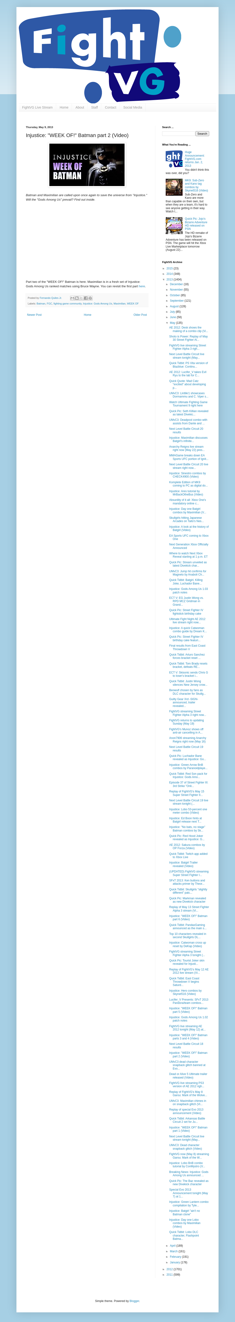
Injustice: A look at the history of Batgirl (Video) (189, 528)
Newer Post (34, 314)
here (142, 286)
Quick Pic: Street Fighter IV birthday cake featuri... (186, 638)
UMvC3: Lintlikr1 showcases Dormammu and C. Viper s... (188, 395)
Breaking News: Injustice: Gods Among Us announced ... (188, 1173)
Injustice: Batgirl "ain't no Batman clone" (184, 1212)
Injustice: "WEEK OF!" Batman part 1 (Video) (188, 1129)
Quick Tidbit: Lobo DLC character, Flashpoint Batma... (184, 1235)
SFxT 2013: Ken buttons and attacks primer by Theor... (187, 882)
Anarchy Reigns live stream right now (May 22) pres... (187, 448)
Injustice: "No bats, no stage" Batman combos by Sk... (187, 828)
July (173, 311)
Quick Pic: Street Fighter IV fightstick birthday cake (186, 611)
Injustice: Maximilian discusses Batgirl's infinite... (188, 439)
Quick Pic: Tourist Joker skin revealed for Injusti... (186, 962)
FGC (49, 303)
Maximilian (119, 303)
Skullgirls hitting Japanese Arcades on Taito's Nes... (186, 519)
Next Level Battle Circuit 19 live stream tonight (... (188, 802)
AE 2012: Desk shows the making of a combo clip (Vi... (188, 329)
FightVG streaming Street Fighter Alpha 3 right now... (187, 713)
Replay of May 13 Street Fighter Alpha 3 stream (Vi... (189, 908)
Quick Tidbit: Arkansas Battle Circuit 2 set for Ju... (187, 1120)
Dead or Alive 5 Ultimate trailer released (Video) (188, 1075)
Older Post (140, 314)
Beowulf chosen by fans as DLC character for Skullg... (187, 692)
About (79, 107)
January (175, 1262)
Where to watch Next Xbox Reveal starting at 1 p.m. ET (188, 555)
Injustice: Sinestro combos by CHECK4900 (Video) (187, 475)
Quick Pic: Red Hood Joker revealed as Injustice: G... (186, 837)
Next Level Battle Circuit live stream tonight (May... (186, 356)
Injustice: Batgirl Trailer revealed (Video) (183, 864)
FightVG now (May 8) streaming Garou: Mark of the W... (189, 1155)
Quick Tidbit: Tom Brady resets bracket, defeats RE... (188, 665)
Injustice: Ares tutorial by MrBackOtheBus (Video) (186, 493)
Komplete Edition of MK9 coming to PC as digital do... (188, 484)
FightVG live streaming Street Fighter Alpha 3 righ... (187, 347)
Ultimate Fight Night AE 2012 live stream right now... (187, 620)
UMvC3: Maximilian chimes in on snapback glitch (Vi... (187, 1102)
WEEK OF (133, 303)
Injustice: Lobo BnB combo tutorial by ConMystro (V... (187, 1164)
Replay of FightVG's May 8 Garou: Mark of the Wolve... (188, 1093)
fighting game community (68, 303)
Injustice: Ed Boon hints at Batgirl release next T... (185, 820)
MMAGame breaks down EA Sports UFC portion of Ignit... (188, 457)
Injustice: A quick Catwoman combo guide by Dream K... (188, 629)
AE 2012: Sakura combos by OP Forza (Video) (187, 846)
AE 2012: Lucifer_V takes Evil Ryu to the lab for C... (187, 373)
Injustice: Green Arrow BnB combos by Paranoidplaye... (188, 766)
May (173, 322)
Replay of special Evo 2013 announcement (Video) (186, 1111)
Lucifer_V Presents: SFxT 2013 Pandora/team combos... (188, 1001)
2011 (170, 1274)
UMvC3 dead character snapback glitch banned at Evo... (187, 1065)
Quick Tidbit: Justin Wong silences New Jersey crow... (188, 683)
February (176, 1256)
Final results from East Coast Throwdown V (187, 647)
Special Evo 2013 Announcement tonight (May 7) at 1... (188, 1193)
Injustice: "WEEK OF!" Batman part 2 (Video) (188, 1054)
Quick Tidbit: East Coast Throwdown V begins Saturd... (184, 982)
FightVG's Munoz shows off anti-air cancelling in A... (186, 731)
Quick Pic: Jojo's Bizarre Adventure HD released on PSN (196, 224)
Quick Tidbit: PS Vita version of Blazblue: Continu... (188, 364)
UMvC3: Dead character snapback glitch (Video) (185, 1147)
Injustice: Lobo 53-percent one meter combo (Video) (188, 811)
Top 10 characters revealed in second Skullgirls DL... (187, 935)
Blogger (134, 1301)
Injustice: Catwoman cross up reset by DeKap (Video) (187, 944)
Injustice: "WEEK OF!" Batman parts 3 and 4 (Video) (188, 1037)
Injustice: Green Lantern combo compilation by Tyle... (188, 1203)
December (177, 284)
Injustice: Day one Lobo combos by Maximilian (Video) (184, 1223)
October (175, 295)
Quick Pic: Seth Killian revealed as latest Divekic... (188, 413)
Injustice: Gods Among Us (97, 303)
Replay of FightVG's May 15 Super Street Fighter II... (186, 793)
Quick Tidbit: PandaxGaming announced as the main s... (188, 926)
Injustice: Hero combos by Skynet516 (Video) (185, 992)
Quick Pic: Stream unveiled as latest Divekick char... (188, 564)
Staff (94, 107)
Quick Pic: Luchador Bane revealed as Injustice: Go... (187, 757)
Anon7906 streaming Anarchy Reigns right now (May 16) (187, 739)
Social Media (132, 107)
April (173, 1245)
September (177, 300)
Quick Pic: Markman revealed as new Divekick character (187, 900)
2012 (170, 1269)
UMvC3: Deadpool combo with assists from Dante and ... (188, 421)
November (177, 289)
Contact (110, 107)
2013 (170, 279)
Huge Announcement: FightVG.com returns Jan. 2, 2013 (195, 158)
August (175, 306)
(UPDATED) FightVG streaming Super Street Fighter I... (189, 873)
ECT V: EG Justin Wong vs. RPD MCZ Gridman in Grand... (186, 601)
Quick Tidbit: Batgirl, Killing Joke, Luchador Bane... (186, 581)
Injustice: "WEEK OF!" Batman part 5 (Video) (188, 1010)
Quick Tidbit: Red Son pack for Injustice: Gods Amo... (188, 775)
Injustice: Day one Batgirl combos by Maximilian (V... (187, 510)
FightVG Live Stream (37, 107)
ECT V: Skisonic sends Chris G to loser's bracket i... (188, 674)
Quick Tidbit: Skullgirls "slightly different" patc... (188, 891)
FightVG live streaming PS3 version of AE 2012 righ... (186, 1084)
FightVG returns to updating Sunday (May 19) (186, 722)
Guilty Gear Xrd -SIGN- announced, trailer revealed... (183, 702)
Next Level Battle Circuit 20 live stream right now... (188, 466)
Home (64, 107)
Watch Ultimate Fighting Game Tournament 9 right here (188, 404)
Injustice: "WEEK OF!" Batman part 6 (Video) (188, 917)
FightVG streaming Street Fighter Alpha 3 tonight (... (187, 953)
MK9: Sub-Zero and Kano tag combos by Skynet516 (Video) (196, 185)
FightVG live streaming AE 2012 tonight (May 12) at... (187, 1028)
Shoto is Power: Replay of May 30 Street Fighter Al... (188, 338)
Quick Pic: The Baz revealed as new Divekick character (188, 1182)
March (174, 1251)
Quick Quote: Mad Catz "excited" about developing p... (187, 384)
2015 (170, 268)
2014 (170, 274)
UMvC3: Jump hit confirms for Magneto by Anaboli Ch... (187, 573)
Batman (41, 303)
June (173, 317)
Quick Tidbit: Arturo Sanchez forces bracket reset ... (187, 656)
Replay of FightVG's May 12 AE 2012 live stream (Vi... (189, 971)
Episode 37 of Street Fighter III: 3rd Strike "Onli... (188, 784)
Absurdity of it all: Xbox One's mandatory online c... (187, 501)
